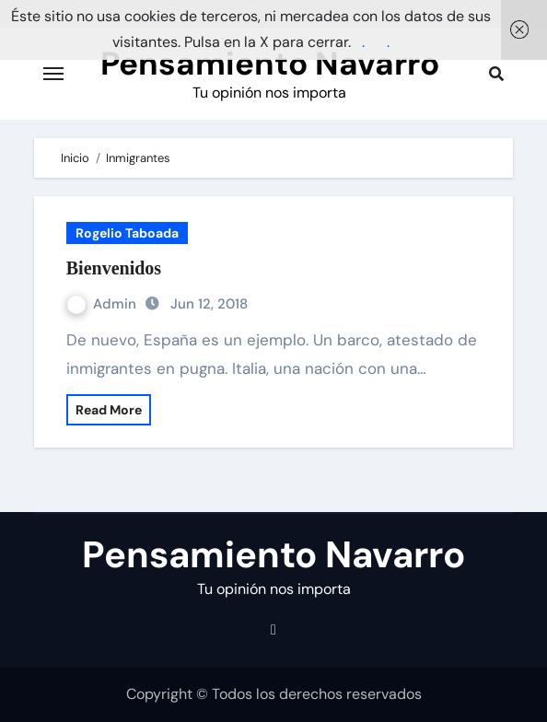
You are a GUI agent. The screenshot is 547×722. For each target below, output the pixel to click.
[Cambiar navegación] (53, 73)
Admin (103, 304)
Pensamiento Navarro (269, 63)
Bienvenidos (113, 268)
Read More (109, 410)
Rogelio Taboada (127, 233)
